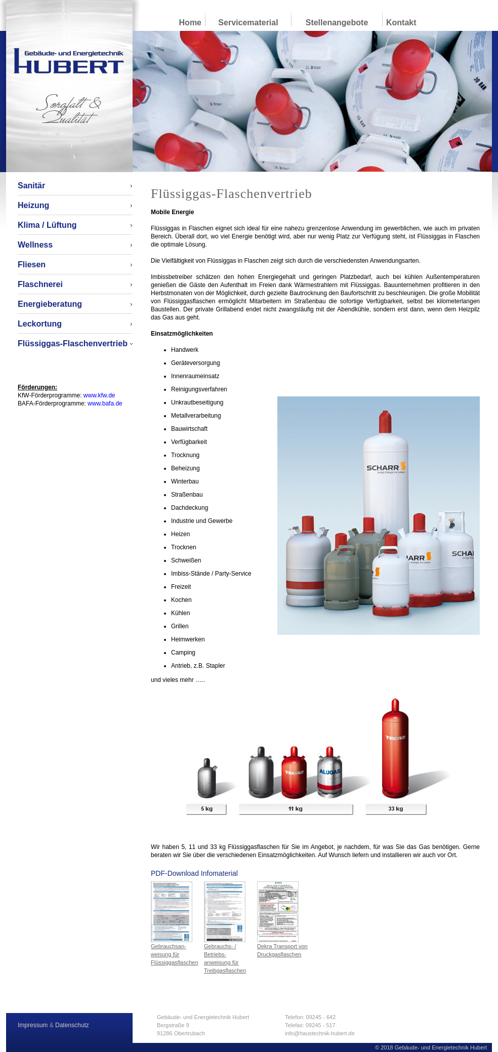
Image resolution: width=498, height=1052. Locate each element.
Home (190, 22)
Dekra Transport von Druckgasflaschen (282, 919)
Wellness (35, 244)
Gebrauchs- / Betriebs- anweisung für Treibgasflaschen (225, 927)
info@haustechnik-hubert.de (320, 1033)
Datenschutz (72, 1025)
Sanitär (31, 185)
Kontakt (401, 22)
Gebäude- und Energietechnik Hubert (69, 60)
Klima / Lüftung (47, 225)
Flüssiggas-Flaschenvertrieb (73, 343)
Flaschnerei (40, 284)
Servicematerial (248, 22)
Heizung (33, 205)
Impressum (33, 1025)
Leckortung (40, 323)
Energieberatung (50, 304)
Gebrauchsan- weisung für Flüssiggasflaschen (174, 923)
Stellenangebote (337, 22)
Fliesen (32, 264)
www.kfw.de (99, 395)
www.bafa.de (105, 403)
